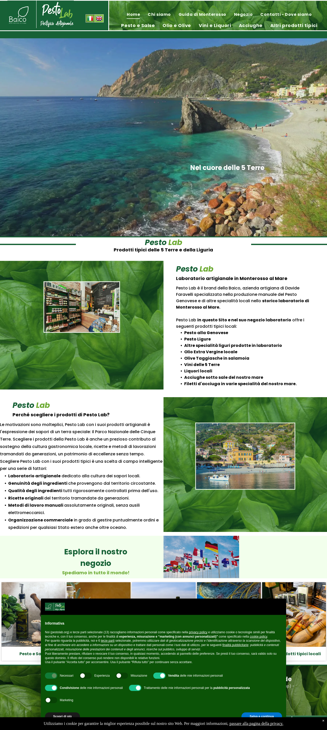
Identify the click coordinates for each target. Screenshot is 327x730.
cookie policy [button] (258, 636)
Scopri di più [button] (62, 716)
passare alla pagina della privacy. (256, 723)
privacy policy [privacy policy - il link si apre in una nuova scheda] (198, 632)
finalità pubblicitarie (235, 645)
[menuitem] (133, 14)
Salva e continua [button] (262, 716)
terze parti (107, 640)
